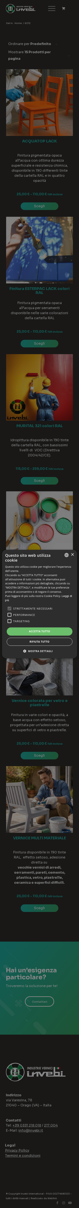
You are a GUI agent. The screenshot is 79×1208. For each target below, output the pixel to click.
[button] (39, 651)
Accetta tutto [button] (39, 631)
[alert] (39, 604)
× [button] (72, 554)
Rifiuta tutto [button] (39, 641)
